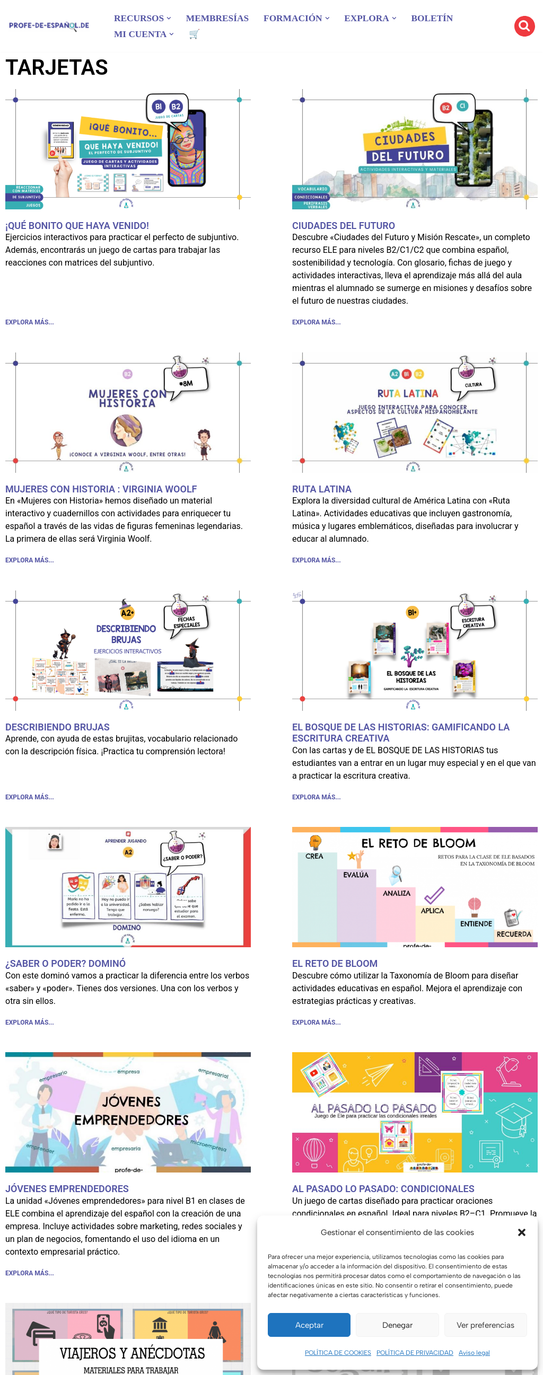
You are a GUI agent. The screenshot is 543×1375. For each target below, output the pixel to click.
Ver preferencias (485, 1325)
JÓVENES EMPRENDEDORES (67, 1194)
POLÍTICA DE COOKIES (338, 1352)
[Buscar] (524, 26)
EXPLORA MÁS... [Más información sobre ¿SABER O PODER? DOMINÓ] (29, 1027)
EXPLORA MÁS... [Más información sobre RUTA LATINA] (316, 563)
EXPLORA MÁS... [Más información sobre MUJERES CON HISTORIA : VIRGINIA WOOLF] (29, 563)
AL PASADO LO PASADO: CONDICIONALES (383, 1194)
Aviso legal (474, 1352)
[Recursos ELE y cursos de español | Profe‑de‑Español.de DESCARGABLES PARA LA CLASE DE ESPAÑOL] (49, 26)
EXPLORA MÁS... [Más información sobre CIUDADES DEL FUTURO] (316, 323)
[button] (521, 1232)
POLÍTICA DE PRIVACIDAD (414, 1352)
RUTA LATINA (322, 490)
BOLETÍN (442, 18)
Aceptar (309, 1325)
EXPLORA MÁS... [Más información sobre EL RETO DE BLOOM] (316, 1027)
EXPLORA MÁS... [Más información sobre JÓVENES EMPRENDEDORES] (29, 1279)
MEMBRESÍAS (220, 18)
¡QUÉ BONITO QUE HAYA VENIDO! (77, 225)
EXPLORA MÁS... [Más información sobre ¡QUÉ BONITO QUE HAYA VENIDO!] (29, 323)
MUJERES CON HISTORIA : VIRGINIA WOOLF (101, 490)
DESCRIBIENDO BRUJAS (57, 729)
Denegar (397, 1325)
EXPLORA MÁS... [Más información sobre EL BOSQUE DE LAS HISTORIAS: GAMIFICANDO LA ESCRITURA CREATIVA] (316, 801)
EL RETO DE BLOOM (335, 967)
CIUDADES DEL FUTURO (343, 225)
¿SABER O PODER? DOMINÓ (65, 967)
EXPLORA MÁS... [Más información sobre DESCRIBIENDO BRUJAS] (29, 801)
